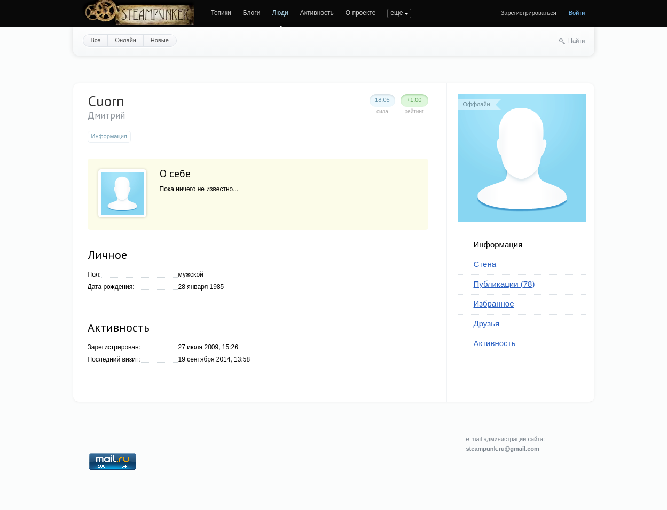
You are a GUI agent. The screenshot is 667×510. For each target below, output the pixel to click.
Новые (160, 40)
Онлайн (125, 40)
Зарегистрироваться (528, 13)
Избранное (494, 303)
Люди (280, 13)
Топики (221, 13)
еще (396, 13)
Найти (576, 40)
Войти (577, 13)
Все (96, 40)
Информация (498, 244)
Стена (485, 264)
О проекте (361, 13)
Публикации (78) (504, 283)
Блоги (252, 13)
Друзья (487, 323)
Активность (317, 13)
